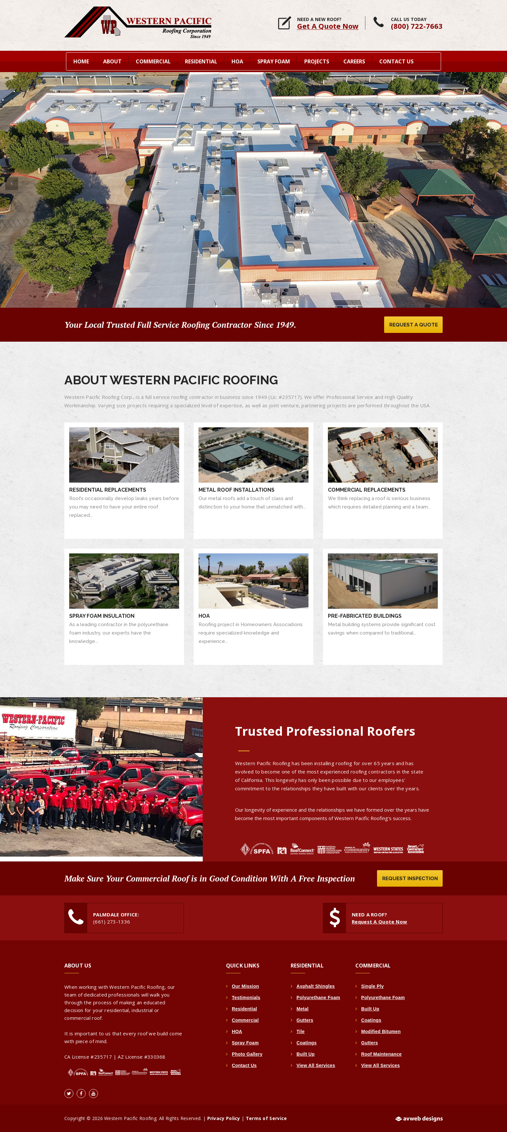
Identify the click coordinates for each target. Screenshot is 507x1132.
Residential (244, 1008)
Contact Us (396, 60)
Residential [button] (201, 60)
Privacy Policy (223, 1118)
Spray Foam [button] (273, 60)
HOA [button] (237, 60)
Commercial (245, 1019)
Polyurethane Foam (318, 996)
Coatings (307, 1042)
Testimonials (246, 996)
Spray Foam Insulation (102, 615)
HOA (204, 615)
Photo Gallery (247, 1053)
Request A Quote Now (380, 921)
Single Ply (372, 985)
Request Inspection (408, 877)
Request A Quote (412, 323)
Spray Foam (245, 1042)
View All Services (316, 1064)
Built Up (306, 1053)
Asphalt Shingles (316, 985)
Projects (316, 60)
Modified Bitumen (381, 1030)
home (81, 60)
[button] (11, 180)
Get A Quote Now (328, 26)
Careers (354, 60)
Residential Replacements (107, 489)
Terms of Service (266, 1118)
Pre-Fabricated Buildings (365, 615)
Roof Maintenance (381, 1053)
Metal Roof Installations (237, 489)
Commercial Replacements (366, 489)
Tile (301, 1030)
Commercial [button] (153, 60)
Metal (302, 1008)
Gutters (305, 1019)
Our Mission (245, 985)
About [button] (112, 60)
